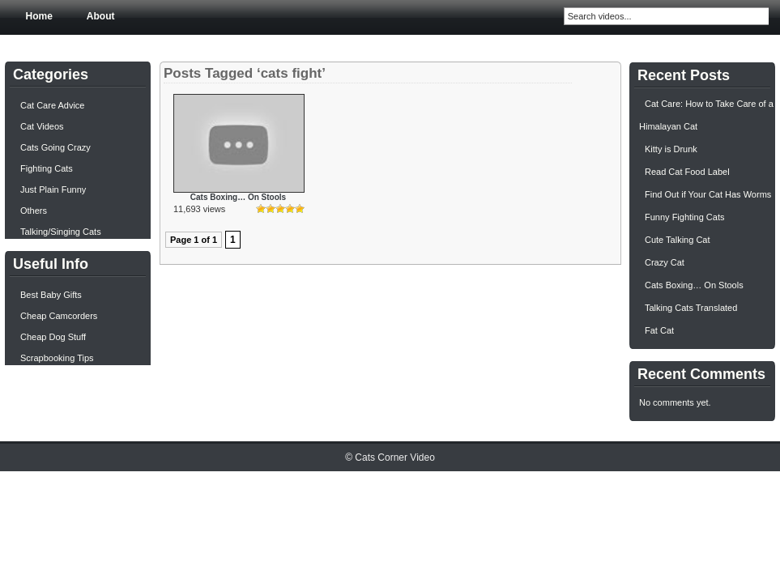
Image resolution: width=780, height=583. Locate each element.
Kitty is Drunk (671, 149)
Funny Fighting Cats (684, 217)
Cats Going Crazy (55, 147)
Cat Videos (42, 126)
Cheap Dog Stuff (53, 337)
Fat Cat (659, 330)
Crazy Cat (664, 262)
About (101, 16)
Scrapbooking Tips (57, 358)
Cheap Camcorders (58, 316)
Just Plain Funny (53, 189)
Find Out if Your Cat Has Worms (708, 194)
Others (33, 210)
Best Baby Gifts (51, 295)
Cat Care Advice (52, 105)
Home (39, 16)
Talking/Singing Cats (60, 231)
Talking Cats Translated (691, 308)
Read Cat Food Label (687, 172)
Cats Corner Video (395, 457)
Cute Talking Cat (677, 240)
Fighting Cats (46, 168)
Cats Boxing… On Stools (238, 197)
